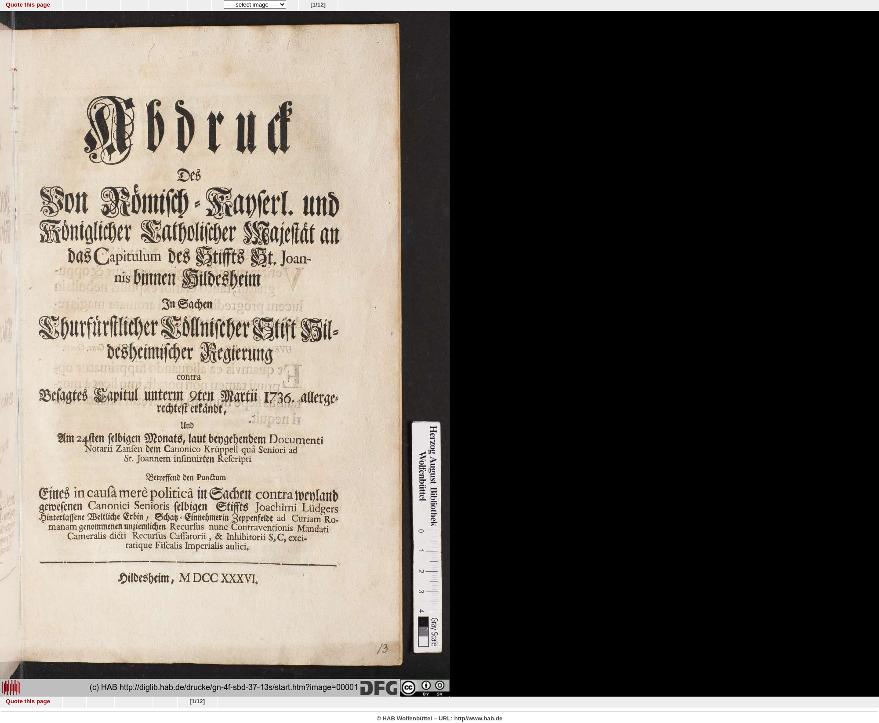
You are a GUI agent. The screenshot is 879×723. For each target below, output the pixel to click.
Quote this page (28, 4)
